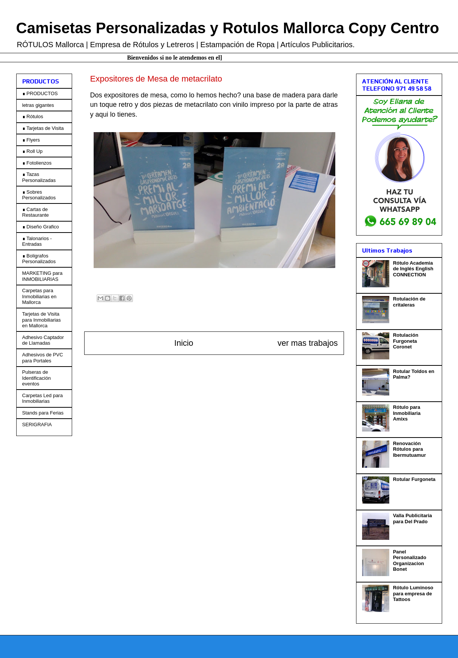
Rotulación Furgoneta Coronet (405, 341)
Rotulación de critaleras (409, 302)
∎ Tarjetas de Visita (43, 128)
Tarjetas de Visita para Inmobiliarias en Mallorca (41, 319)
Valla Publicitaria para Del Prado (412, 518)
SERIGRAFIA (37, 424)
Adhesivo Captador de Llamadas (43, 340)
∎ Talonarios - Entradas (37, 241)
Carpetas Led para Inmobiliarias (42, 398)
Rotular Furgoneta (414, 479)
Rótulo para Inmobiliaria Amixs (407, 413)
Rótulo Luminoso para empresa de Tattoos (413, 593)
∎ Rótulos (32, 116)
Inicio (183, 343)
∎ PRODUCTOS (40, 93)
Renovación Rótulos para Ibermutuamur (409, 449)
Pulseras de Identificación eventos (36, 378)
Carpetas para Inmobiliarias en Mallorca (39, 296)
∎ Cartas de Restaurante (35, 212)
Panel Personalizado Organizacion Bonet (409, 560)
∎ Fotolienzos (37, 163)
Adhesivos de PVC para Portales (42, 358)
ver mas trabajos (308, 343)
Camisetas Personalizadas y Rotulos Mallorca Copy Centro (227, 28)
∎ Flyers (31, 140)
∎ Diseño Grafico (40, 227)
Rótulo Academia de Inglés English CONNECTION (413, 268)
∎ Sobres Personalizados (39, 195)
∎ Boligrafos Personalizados (39, 259)
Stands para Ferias (43, 413)
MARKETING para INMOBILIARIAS (42, 276)
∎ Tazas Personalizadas (39, 177)
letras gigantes (38, 105)
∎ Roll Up (32, 151)
